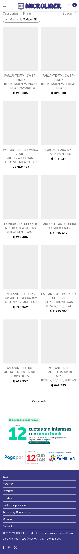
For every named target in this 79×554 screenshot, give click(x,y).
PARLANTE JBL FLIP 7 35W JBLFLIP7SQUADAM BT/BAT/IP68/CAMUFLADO (21, 298)
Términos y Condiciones (16, 512)
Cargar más (39, 401)
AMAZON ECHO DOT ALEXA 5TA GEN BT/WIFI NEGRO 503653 (20, 372)
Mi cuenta (8, 519)
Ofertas (7, 498)
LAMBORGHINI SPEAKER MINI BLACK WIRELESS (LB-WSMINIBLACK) (20, 228)
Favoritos (8, 491)
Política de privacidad (15, 505)
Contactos (9, 526)
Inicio (6, 477)
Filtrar (27, 13)
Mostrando (24, 19)
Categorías (11, 13)
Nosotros (8, 484)
